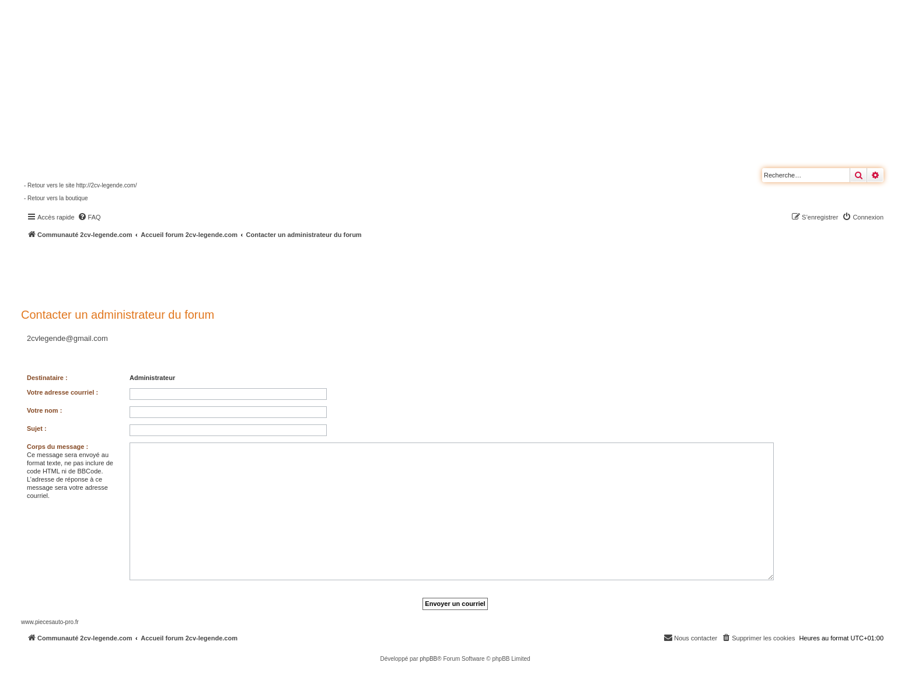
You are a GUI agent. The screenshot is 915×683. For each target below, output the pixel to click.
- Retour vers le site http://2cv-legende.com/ (80, 185)
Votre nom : (44, 410)
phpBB (428, 659)
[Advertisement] (313, 271)
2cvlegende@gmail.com (67, 338)
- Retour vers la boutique (56, 198)
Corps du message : (57, 446)
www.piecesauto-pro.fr (50, 622)
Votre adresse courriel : (62, 392)
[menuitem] (89, 217)
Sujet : (37, 428)
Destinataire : (47, 377)
